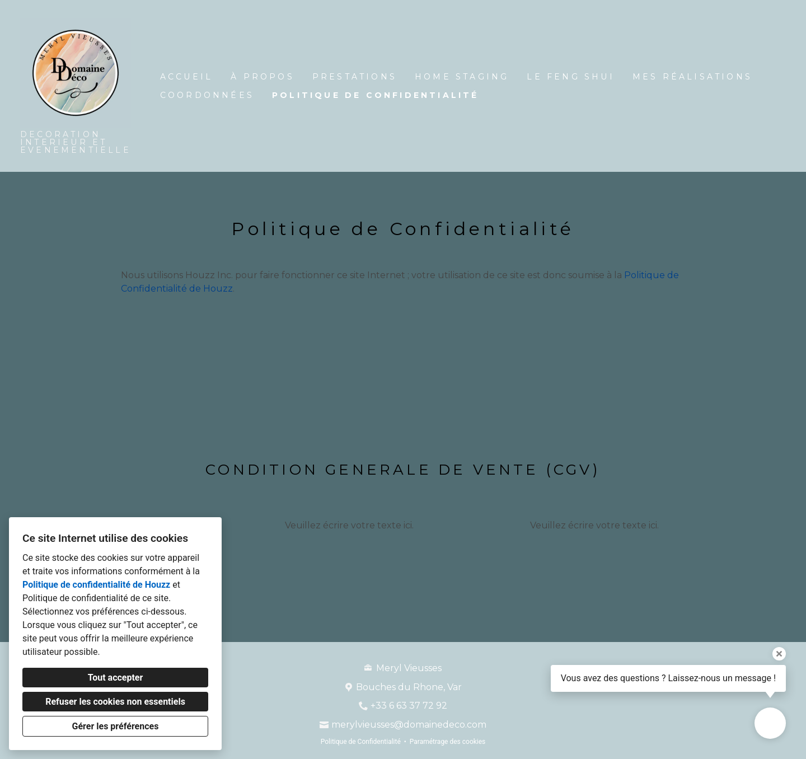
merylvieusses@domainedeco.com (408, 724)
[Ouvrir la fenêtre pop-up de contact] (770, 723)
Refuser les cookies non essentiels (115, 701)
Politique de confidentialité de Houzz (96, 584)
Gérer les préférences (115, 726)
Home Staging (462, 77)
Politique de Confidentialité (375, 95)
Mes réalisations (692, 77)
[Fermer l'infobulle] (779, 653)
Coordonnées (207, 95)
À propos (262, 77)
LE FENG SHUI (570, 77)
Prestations (354, 77)
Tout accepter (115, 677)
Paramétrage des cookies (447, 742)
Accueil (186, 77)
